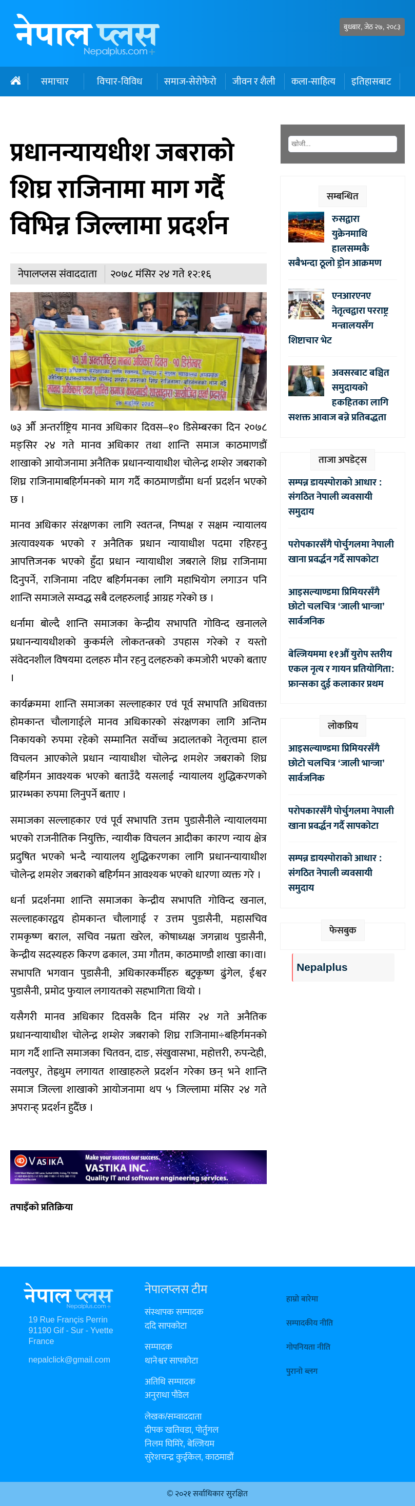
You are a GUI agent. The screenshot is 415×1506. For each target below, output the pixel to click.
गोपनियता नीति (308, 1347)
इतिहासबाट (371, 81)
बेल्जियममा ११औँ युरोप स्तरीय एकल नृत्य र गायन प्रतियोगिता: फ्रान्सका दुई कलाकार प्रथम (341, 669)
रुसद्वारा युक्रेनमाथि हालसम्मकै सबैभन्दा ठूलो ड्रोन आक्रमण (335, 241)
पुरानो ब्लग (302, 1371)
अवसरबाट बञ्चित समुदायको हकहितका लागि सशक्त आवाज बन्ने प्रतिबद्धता (338, 394)
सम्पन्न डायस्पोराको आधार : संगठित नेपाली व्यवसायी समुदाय (335, 497)
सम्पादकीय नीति (309, 1323)
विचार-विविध (119, 81)
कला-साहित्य (313, 81)
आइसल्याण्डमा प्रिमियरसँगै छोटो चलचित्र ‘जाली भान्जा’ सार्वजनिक (336, 607)
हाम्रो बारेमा (302, 1299)
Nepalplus (322, 967)
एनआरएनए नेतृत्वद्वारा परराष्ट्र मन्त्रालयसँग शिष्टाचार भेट (338, 318)
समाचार (55, 81)
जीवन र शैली (253, 81)
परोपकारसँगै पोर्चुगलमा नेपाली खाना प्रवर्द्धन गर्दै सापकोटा (341, 551)
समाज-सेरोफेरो (190, 81)
